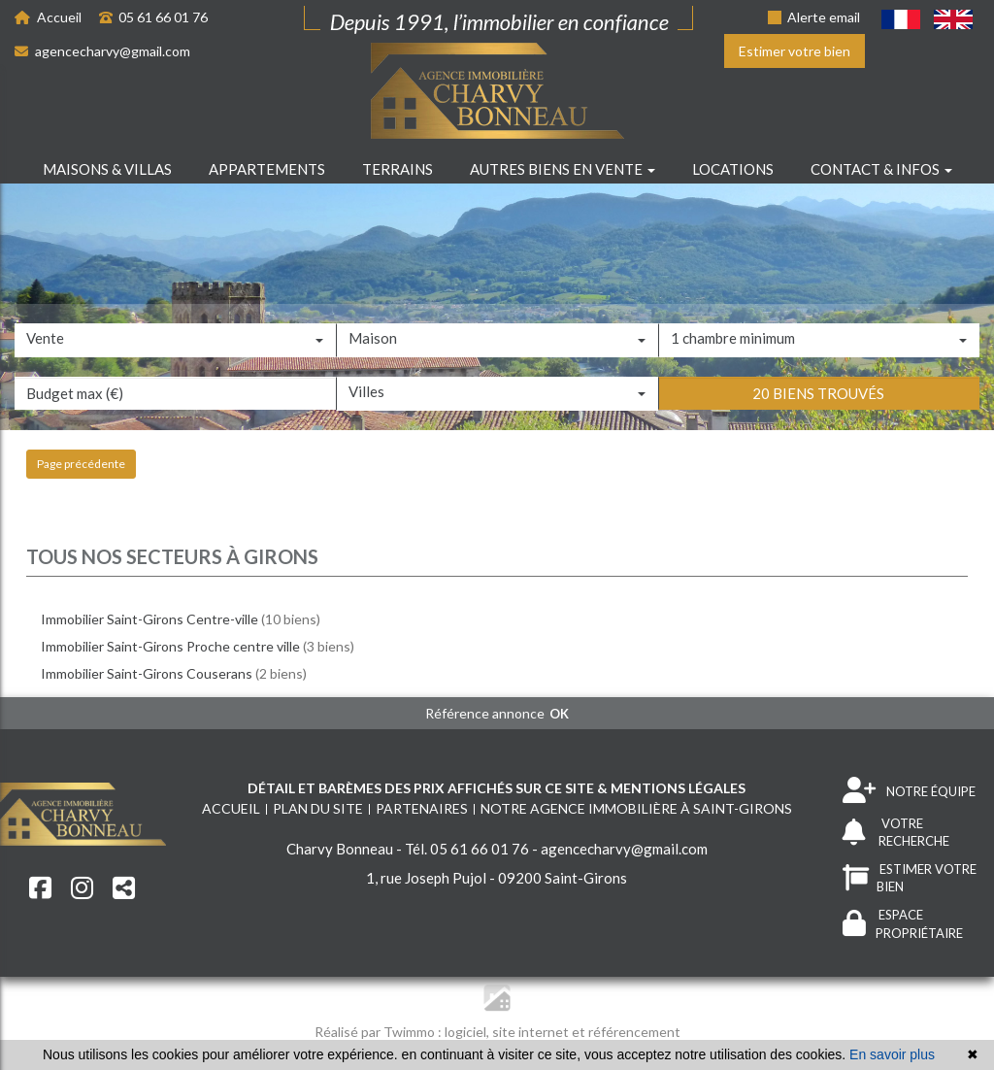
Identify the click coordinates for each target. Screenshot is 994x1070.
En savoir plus (892, 1054)
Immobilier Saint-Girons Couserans (146, 673)
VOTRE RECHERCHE (896, 833)
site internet (532, 1031)
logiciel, (468, 1031)
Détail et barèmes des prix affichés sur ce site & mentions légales (497, 788)
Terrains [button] (397, 169)
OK (559, 713)
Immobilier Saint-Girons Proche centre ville (170, 646)
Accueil (48, 17)
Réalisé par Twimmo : (378, 1031)
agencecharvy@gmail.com (102, 51)
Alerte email (814, 17)
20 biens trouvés (818, 442)
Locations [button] (733, 169)
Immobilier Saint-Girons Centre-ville (149, 619)
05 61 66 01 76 (154, 17)
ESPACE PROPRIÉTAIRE (902, 924)
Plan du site (318, 808)
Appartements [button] (267, 169)
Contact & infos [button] (881, 169)
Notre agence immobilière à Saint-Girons (636, 808)
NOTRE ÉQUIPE (909, 791)
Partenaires (422, 808)
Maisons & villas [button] (107, 169)
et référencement (626, 1031)
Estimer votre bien (794, 51)
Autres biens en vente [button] (562, 169)
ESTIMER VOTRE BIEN (910, 878)
